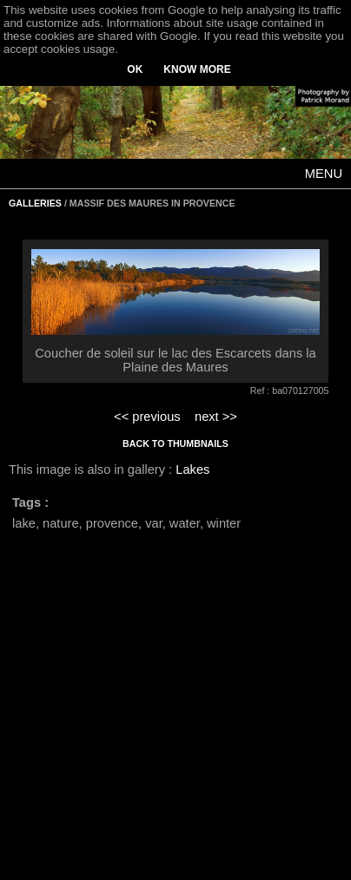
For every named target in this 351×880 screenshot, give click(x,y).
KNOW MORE (196, 69)
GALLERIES (35, 203)
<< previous (147, 417)
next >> (216, 417)
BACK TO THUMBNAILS (175, 443)
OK (134, 69)
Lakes (192, 469)
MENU (323, 174)
